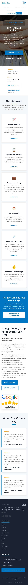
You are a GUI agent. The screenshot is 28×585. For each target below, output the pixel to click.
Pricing (23, 7)
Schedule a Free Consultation (13, 570)
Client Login (10, 10)
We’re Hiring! (11, 13)
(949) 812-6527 (7, 562)
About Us (3, 527)
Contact (18, 13)
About (9, 7)
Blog (20, 10)
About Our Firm (9, 382)
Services (17, 7)
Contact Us (4, 549)
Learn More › (14, 138)
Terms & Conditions (17, 582)
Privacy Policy (9, 582)
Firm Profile (4, 530)
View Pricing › (14, 284)
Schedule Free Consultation (14, 315)
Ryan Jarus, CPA (5, 533)
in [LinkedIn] (10, 516)
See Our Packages (10, 388)
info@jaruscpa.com (8, 565)
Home (4, 7)
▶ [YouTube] (6, 516)
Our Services (4, 535)
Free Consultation (14, 52)
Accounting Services (14, 58)
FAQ (16, 10)
